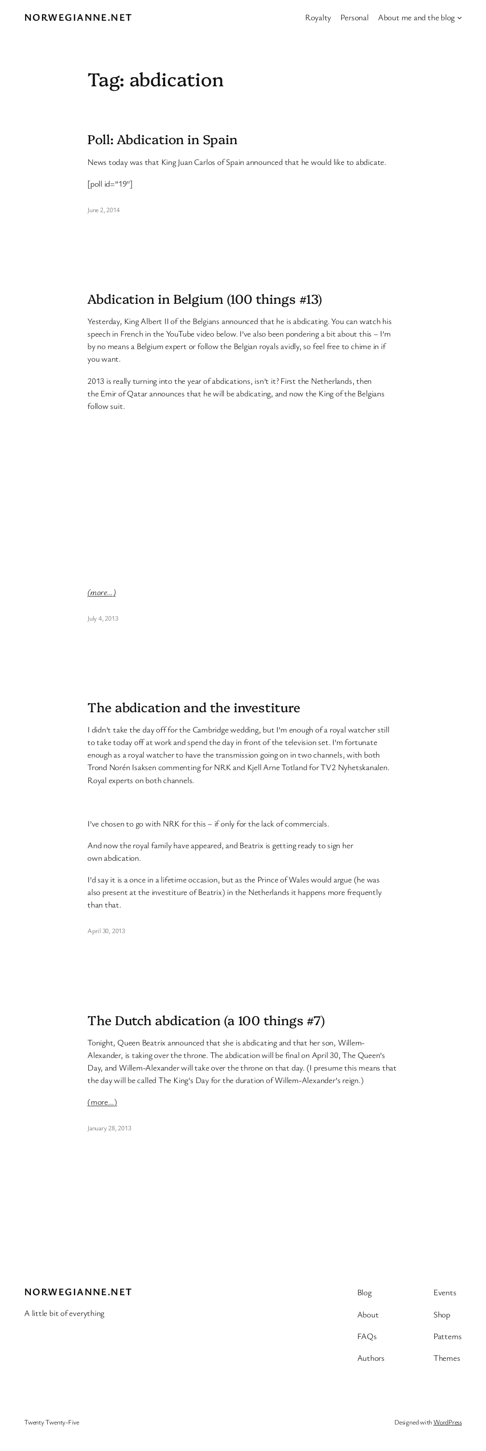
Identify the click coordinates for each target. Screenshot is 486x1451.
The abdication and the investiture (193, 707)
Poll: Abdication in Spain (162, 139)
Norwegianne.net (78, 17)
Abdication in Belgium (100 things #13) (204, 298)
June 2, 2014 (103, 209)
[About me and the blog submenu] (459, 16)
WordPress (447, 1421)
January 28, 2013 (109, 1127)
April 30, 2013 (106, 930)
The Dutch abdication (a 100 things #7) (206, 1020)
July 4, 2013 (102, 618)
